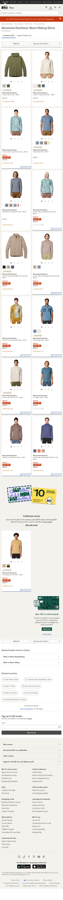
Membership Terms (29, 886)
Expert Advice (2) (24, 35)
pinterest (34, 856)
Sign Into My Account (10, 772)
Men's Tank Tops (10, 693)
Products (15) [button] (8, 35)
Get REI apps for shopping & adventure (31, 863)
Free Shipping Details (40, 793)
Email (3, 723)
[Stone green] (39, 86)
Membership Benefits (10, 781)
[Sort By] (46, 44)
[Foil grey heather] (39, 143)
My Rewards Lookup (9, 775)
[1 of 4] (11, 81)
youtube (38, 856)
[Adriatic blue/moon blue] (35, 331)
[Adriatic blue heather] (35, 143)
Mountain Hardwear (7, 24)
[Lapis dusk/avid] (12, 267)
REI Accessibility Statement (48, 886)
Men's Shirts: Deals (10, 679)
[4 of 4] (21, 81)
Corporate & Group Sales (11, 832)
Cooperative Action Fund (41, 823)
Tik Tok (24, 856)
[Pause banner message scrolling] (60, 18)
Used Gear (5, 808)
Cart (55, 7)
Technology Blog (38, 829)
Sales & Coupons (38, 790)
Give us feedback (26, 709)
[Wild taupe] (8, 267)
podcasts (43, 856)
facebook (29, 856)
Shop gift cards (31, 525)
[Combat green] (8, 86)
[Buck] (4, 566)
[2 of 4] (14, 81)
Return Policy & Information (42, 775)
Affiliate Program (8, 829)
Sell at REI (5, 826)
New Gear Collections (10, 805)
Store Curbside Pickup (40, 778)
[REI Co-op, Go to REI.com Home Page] (4, 7)
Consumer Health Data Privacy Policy (34, 883)
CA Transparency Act (13, 886)
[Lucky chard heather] (47, 143)
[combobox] (31, 13)
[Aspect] (39, 451)
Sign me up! (31, 733)
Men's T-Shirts (9, 686)
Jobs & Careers (7, 820)
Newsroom (36, 826)
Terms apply (47, 522)
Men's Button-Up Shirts (31, 686)
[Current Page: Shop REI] (5, 2)
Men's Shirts (28, 24)
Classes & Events (38, 805)
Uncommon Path (38, 808)
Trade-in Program (8, 811)
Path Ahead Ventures (40, 811)
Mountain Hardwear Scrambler (14, 699)
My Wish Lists (6, 778)
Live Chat (5, 847)
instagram (19, 856)
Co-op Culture (7, 823)
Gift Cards (5, 793)
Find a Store (6, 844)
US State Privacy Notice (11, 883)
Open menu (59, 7)
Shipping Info (37, 781)
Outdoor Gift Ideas (8, 790)
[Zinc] (43, 86)
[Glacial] (4, 86)
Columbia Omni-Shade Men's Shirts (38, 679)
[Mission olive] (8, 566)
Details (29, 718)
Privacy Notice (47, 880)
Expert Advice (37, 802)
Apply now (46, 629)
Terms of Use (15, 880)
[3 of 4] (18, 81)
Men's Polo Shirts (31, 693)
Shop (11, 8)
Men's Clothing (19, 24)
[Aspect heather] (17, 205)
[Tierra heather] (43, 143)
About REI (36, 820)
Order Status (37, 772)
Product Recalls (55, 883)
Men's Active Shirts (39, 24)
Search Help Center (9, 841)
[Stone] (35, 86)
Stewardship (37, 832)
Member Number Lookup (11, 802)
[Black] (4, 267)
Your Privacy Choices (31, 880)
